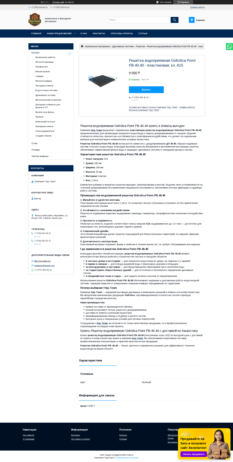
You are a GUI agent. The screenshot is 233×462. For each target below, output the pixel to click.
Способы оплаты (122, 33)
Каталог (36, 52)
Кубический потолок (45, 121)
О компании (28, 439)
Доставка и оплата (80, 439)
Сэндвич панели (43, 136)
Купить (146, 89)
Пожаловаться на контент (127, 458)
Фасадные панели (44, 85)
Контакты (99, 33)
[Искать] (174, 20)
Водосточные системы (46, 90)
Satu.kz (130, 455)
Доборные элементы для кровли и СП (47, 106)
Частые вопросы (40, 156)
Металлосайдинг (43, 81)
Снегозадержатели (44, 131)
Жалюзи (39, 117)
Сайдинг (39, 76)
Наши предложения (59, 33)
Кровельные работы (45, 57)
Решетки (140, 46)
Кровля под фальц (44, 112)
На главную (28, 435)
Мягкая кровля (42, 71)
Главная (36, 33)
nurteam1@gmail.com (44, 265)
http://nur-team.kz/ (42, 261)
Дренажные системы (123, 46)
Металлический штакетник (48, 100)
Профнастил (41, 66)
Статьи (142, 33)
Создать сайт (58, 2)
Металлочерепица (44, 62)
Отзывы (36, 150)
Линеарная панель (44, 126)
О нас (83, 33)
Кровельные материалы (97, 46)
